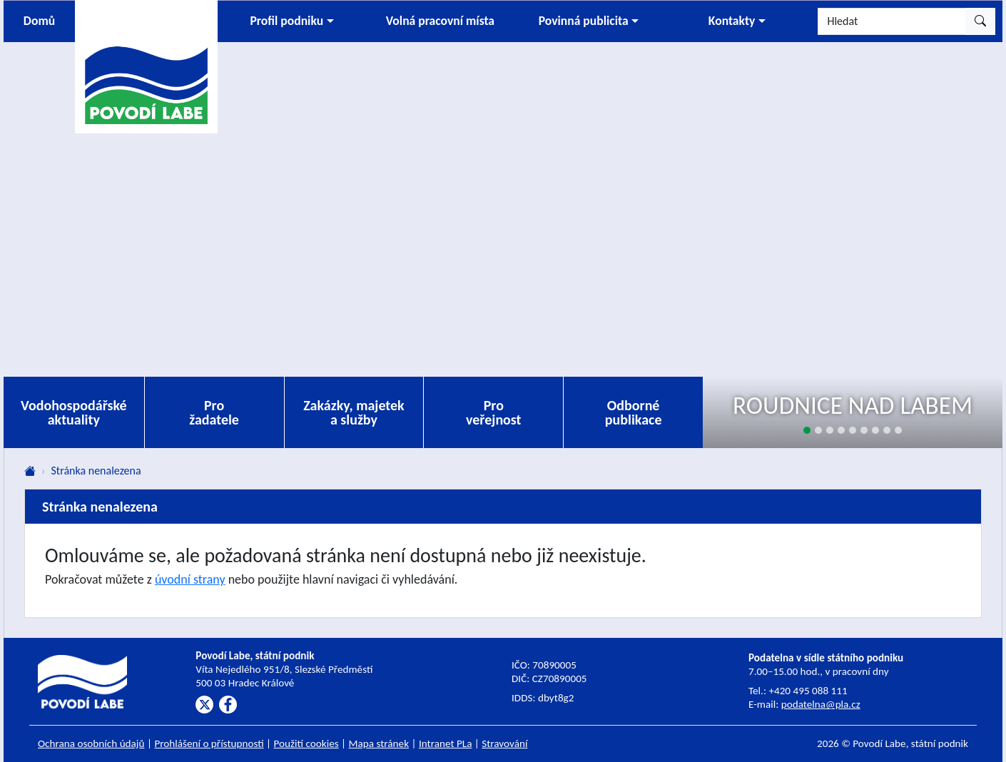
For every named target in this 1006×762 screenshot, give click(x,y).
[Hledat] (892, 21)
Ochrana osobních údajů (91, 743)
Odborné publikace (633, 412)
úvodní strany (190, 579)
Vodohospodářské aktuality (74, 412)
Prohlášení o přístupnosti (208, 743)
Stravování (504, 743)
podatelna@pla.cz (820, 704)
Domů (39, 21)
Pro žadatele (214, 412)
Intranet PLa (445, 743)
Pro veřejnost (494, 412)
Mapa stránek (379, 743)
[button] (292, 21)
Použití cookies (306, 743)
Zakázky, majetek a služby (354, 412)
